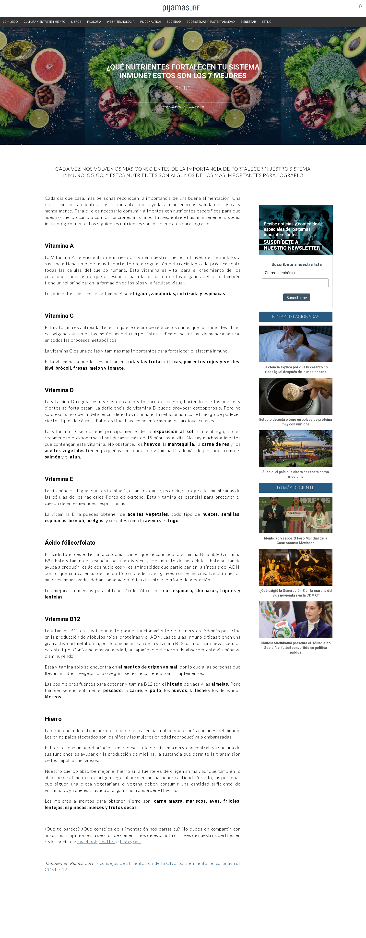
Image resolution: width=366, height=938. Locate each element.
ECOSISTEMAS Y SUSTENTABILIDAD (211, 21)
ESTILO (267, 21)
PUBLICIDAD (95, 923)
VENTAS (77, 923)
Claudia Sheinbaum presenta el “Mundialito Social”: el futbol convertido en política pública (296, 647)
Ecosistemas (227, 896)
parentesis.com (115, 931)
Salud (183, 88)
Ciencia (73, 896)
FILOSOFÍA (94, 21)
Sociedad (206, 896)
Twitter (107, 841)
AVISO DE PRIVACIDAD (51, 923)
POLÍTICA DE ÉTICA (163, 923)
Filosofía (88, 896)
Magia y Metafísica (145, 896)
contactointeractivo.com (168, 931)
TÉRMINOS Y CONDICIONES (127, 923)
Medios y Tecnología (113, 896)
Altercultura (44, 896)
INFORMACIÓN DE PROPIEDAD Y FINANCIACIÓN (68, 931)
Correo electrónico (280, 272)
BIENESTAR (248, 21)
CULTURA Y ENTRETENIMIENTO (44, 21)
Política (168, 896)
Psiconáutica (186, 896)
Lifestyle (259, 896)
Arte (60, 896)
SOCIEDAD (174, 21)
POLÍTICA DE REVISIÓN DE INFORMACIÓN (208, 923)
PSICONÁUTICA (150, 21)
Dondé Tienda (199, 931)
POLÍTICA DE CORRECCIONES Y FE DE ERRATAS (273, 923)
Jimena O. (177, 107)
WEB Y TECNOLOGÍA (120, 21)
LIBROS (76, 21)
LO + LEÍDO (10, 21)
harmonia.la (139, 931)
